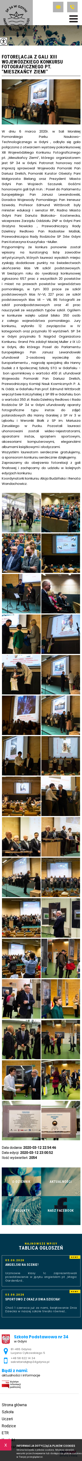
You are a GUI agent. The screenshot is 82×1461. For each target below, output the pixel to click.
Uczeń (7, 1419)
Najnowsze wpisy (41, 1246)
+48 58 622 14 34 (72, 7)
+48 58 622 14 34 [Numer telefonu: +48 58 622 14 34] (23, 1358)
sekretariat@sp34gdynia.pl (58, 7)
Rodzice (9, 1426)
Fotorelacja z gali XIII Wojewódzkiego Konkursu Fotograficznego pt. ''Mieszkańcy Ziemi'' (32, 64)
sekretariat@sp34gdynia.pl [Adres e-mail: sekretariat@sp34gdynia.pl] (30, 1362)
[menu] (73, 19)
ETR (5, 1433)
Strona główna (14, 1405)
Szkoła (8, 1412)
